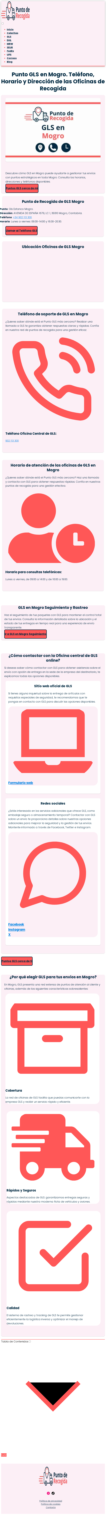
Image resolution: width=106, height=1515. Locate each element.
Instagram (16, 929)
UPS (9, 54)
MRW (10, 43)
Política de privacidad (50, 1501)
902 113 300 (12, 440)
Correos (12, 58)
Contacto (51, 1507)
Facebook (16, 924)
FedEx (10, 51)
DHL (9, 40)
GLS (9, 36)
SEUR (10, 47)
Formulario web (20, 783)
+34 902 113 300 (22, 217)
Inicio (10, 29)
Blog (9, 61)
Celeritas (12, 33)
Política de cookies (50, 1504)
